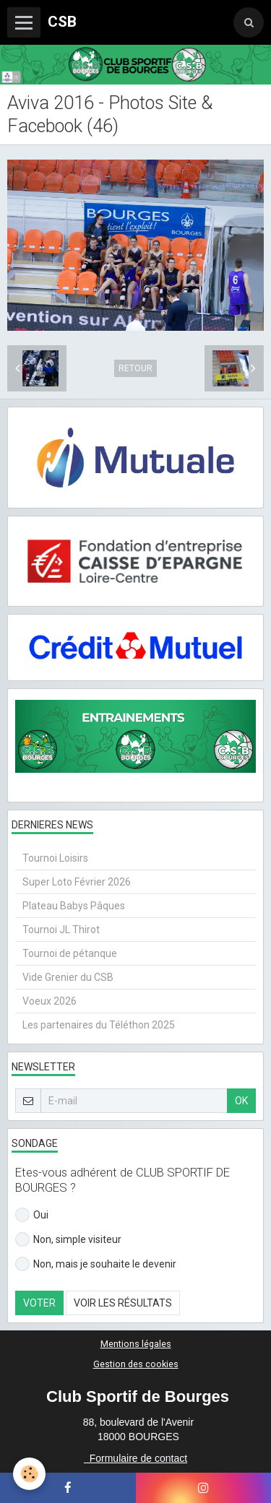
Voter (39, 1303)
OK (241, 1100)
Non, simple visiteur (68, 1239)
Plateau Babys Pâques (73, 905)
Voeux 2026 (49, 1001)
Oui (31, 1215)
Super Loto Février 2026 (76, 882)
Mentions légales (135, 1343)
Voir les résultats (123, 1303)
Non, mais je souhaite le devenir (95, 1264)
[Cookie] (29, 1473)
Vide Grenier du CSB (67, 977)
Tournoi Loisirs (55, 858)
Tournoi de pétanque (69, 953)
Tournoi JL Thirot (61, 929)
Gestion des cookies (135, 1364)
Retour (135, 368)
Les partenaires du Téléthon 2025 (98, 1025)
